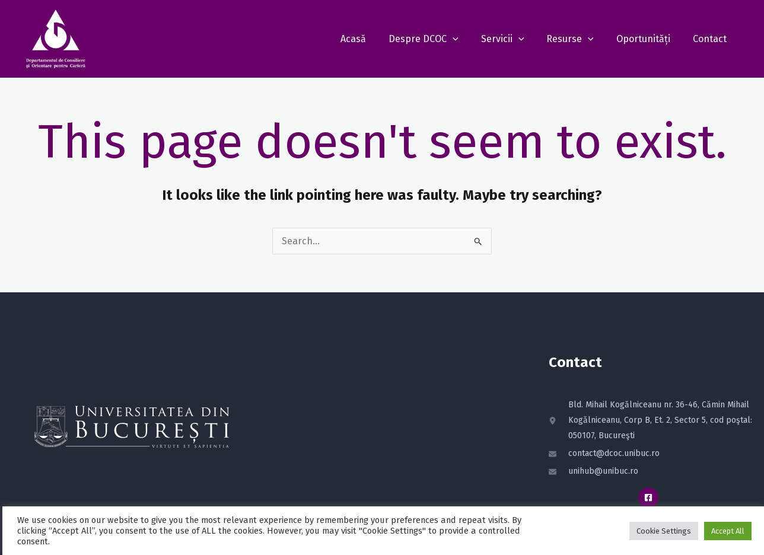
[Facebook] (648, 497)
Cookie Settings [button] (661, 531)
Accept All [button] (725, 531)
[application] (469, 38)
